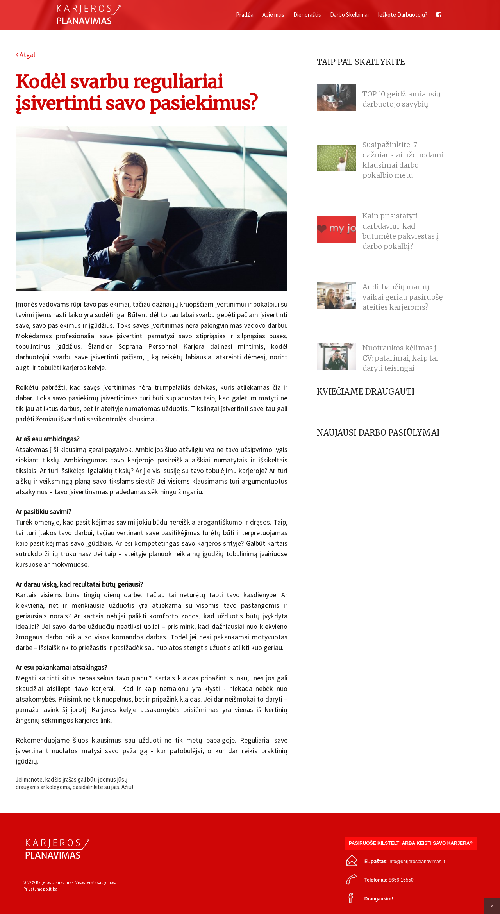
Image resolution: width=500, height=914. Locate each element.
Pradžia (245, 14)
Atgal (25, 54)
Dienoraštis (307, 14)
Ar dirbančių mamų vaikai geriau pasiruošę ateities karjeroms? (402, 297)
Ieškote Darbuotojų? (402, 14)
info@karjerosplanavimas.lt (417, 861)
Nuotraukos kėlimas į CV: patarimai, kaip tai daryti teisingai (400, 358)
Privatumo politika (40, 889)
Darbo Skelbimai (349, 14)
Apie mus (273, 14)
